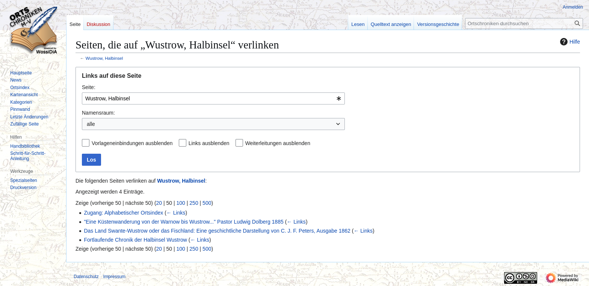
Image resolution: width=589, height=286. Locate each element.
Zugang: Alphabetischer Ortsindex (123, 213)
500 (206, 203)
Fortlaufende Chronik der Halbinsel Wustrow (135, 240)
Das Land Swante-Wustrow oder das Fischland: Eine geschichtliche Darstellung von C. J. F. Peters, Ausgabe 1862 (217, 231)
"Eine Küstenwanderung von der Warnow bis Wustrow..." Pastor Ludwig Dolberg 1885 (183, 222)
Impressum (114, 276)
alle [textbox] (91, 124)
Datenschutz (86, 276)
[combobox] (213, 98)
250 (193, 203)
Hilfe (569, 41)
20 (159, 203)
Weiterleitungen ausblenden (277, 143)
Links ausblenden (209, 143)
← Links (176, 213)
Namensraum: (98, 113)
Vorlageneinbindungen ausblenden (132, 143)
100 (181, 203)
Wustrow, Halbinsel (104, 58)
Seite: (88, 87)
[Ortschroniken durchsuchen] (524, 23)
